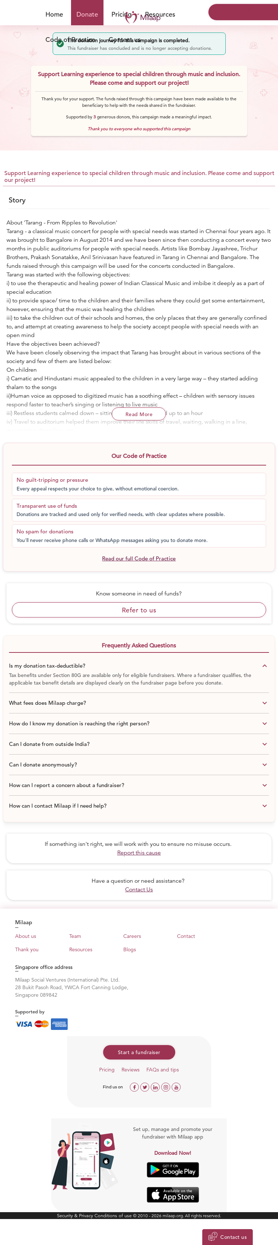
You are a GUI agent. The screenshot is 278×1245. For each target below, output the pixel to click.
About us (25, 936)
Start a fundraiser (139, 1052)
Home (54, 14)
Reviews (131, 1069)
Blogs (129, 949)
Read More (139, 414)
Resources (80, 949)
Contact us (125, 39)
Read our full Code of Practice (139, 558)
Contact (186, 936)
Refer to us (139, 610)
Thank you (27, 949)
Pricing (107, 1069)
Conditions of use (113, 1216)
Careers (132, 936)
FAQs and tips (162, 1069)
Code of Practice (70, 39)
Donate (87, 14)
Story (17, 200)
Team (75, 936)
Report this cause (139, 852)
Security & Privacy (75, 1216)
